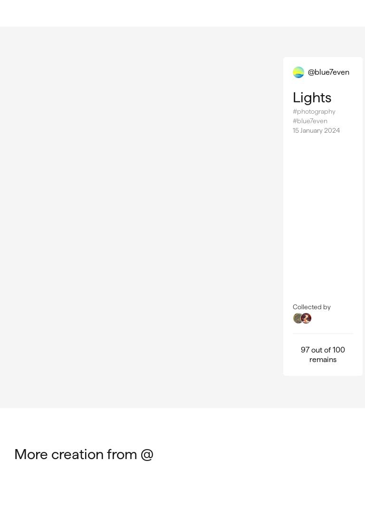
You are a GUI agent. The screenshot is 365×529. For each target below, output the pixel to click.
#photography (314, 111)
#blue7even (310, 121)
